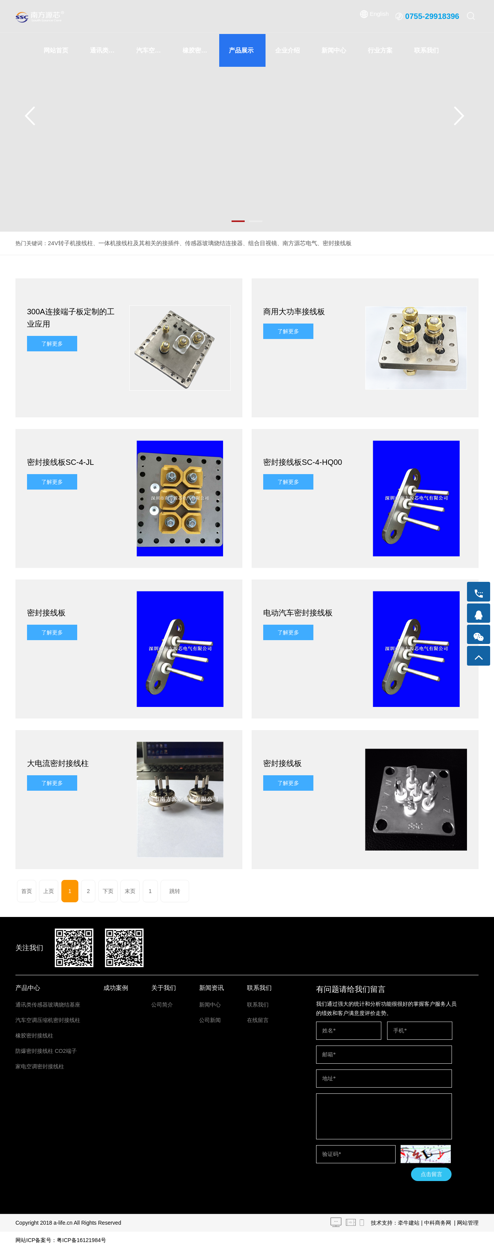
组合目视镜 (249, 243)
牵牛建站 (409, 1223)
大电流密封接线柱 (58, 763)
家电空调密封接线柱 (39, 1066)
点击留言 (431, 1174)
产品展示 (241, 50)
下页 (95, 891)
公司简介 (162, 1005)
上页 (45, 891)
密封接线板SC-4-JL (60, 462)
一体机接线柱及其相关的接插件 (133, 243)
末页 (115, 891)
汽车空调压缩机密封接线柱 (154, 50)
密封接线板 (319, 243)
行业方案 (380, 50)
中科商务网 (437, 1223)
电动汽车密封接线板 (298, 612)
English (379, 16)
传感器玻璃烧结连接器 (203, 243)
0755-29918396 (432, 16)
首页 (25, 891)
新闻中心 (333, 50)
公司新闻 (210, 1020)
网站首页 (56, 50)
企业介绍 (287, 50)
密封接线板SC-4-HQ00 (302, 462)
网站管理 (468, 1223)
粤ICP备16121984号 (81, 1240)
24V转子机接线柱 (69, 243)
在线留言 (258, 1020)
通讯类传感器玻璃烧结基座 (108, 50)
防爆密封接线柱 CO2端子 (46, 1051)
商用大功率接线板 (294, 311)
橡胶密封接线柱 (201, 50)
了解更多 (52, 344)
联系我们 (426, 50)
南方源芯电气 (284, 243)
